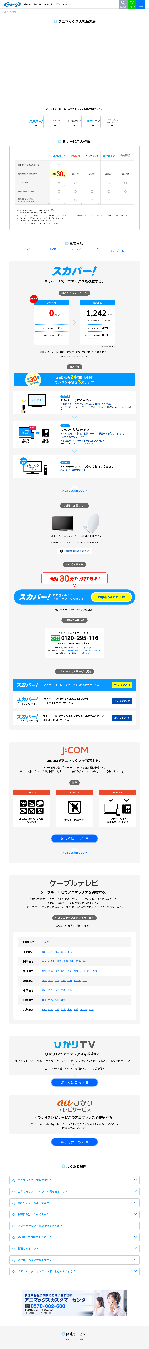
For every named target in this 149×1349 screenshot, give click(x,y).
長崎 (57, 940)
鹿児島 (83, 940)
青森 (44, 882)
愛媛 (63, 931)
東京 (44, 892)
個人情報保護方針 (55, 1344)
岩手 (50, 882)
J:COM (53, 179)
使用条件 (11, 1344)
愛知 (44, 902)
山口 (57, 921)
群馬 (78, 892)
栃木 (85, 892)
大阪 (63, 911)
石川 (82, 902)
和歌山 (77, 911)
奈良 (50, 911)
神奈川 (51, 892)
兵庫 (69, 911)
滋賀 (44, 911)
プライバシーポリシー (88, 581)
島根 (63, 921)
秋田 (57, 882)
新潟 (95, 902)
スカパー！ (31, 179)
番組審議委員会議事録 (77, 1344)
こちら (123, 338)
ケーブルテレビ (74, 179)
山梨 (57, 902)
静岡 (69, 902)
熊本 (63, 940)
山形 (69, 882)
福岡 (44, 940)
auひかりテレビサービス (117, 180)
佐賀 (50, 940)
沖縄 (91, 940)
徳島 (50, 931)
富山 (89, 902)
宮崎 (76, 940)
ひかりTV (96, 179)
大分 (69, 940)
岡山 (44, 921)
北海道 (45, 873)
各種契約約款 (72, 581)
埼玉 (59, 892)
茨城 (72, 892)
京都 (57, 911)
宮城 (63, 882)
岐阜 (50, 902)
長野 (63, 902)
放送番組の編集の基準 (100, 1344)
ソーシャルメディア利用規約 (32, 1344)
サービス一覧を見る (75, 1270)
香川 (44, 931)
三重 (85, 911)
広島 (50, 921)
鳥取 (69, 921)
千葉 (65, 892)
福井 (76, 902)
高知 (57, 931)
